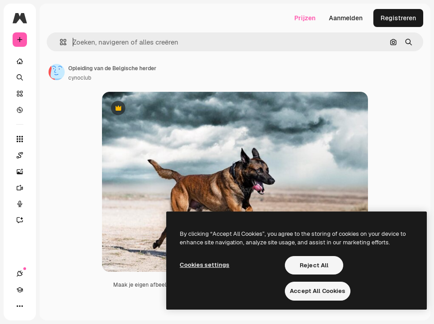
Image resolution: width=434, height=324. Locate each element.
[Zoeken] (20, 77)
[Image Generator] (24, 171)
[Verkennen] (20, 110)
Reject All (314, 265)
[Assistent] (24, 220)
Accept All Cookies (317, 291)
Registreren (398, 18)
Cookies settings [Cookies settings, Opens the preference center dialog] (204, 265)
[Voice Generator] (24, 204)
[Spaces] (24, 155)
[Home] (20, 61)
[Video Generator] (24, 187)
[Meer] (20, 306)
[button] (59, 42)
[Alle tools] (20, 139)
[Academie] (20, 290)
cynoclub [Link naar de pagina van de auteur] (79, 77)
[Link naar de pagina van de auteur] (57, 72)
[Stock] (20, 93)
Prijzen (304, 18)
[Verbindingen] (20, 273)
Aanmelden (346, 18)
